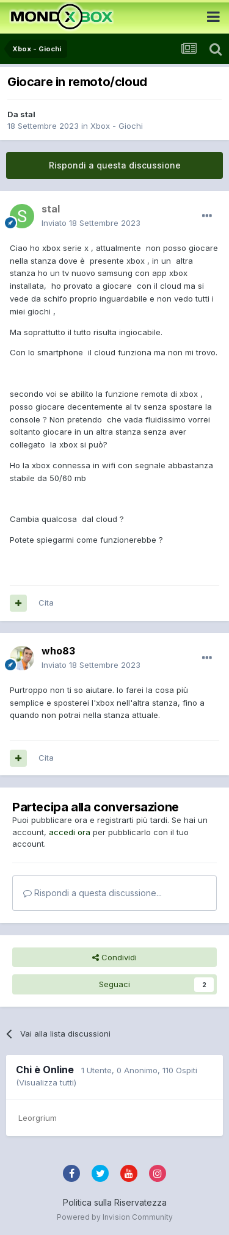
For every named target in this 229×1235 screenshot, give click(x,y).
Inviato (91, 223)
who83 (58, 651)
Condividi (114, 957)
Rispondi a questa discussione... (92, 893)
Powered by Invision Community (115, 1217)
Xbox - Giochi (116, 126)
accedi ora (69, 832)
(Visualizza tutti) (46, 1082)
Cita (46, 602)
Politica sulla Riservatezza (115, 1202)
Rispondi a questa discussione (115, 165)
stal (27, 114)
